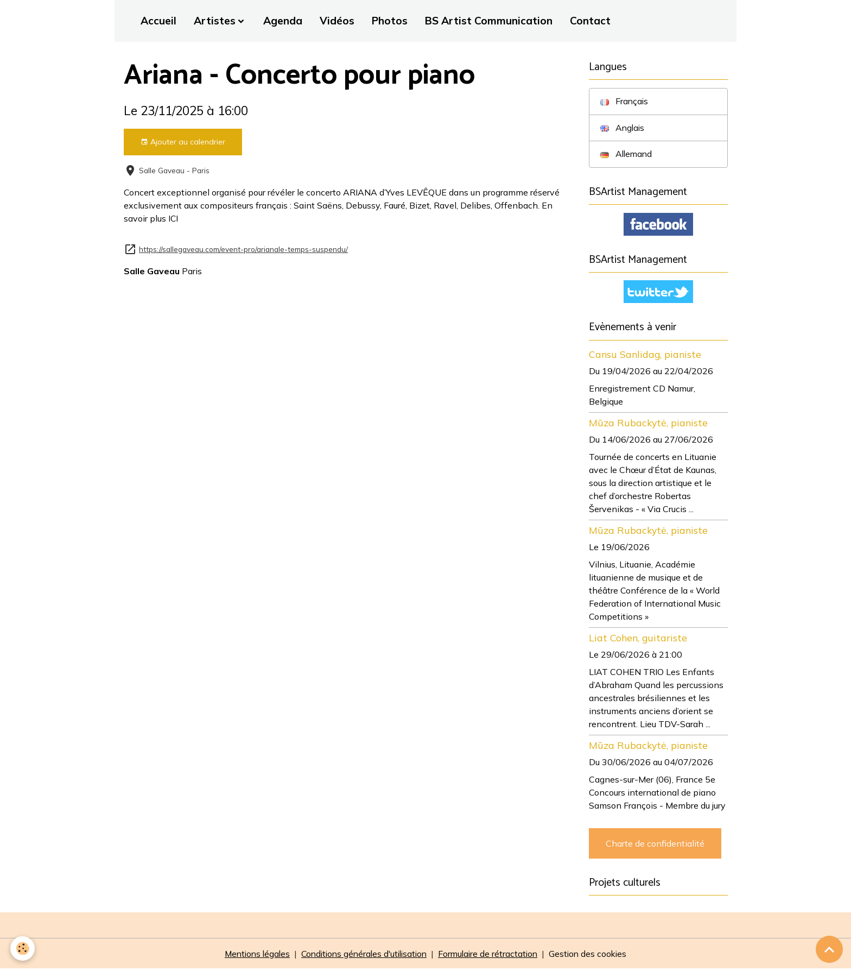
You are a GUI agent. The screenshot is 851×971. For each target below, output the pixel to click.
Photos (390, 20)
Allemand (627, 154)
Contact (590, 20)
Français (624, 101)
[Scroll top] (829, 949)
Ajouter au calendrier (183, 142)
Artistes (215, 20)
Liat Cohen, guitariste (638, 639)
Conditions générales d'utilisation (363, 955)
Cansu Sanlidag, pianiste (645, 356)
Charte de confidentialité (655, 845)
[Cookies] (23, 948)
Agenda (282, 20)
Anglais (623, 128)
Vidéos (337, 20)
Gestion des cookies (594, 955)
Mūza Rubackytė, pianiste (648, 424)
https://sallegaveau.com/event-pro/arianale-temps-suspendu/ (243, 248)
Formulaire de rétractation (492, 955)
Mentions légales (251, 955)
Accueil (158, 20)
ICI (173, 218)
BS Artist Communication (488, 20)
